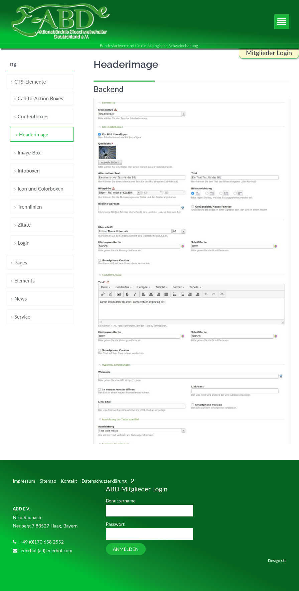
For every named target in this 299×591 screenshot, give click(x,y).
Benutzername (121, 500)
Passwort (115, 524)
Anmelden (126, 549)
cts (283, 560)
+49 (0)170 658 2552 (42, 542)
